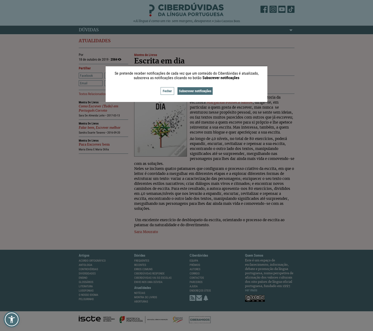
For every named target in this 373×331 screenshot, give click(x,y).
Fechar (167, 91)
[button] (12, 319)
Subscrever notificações (195, 91)
